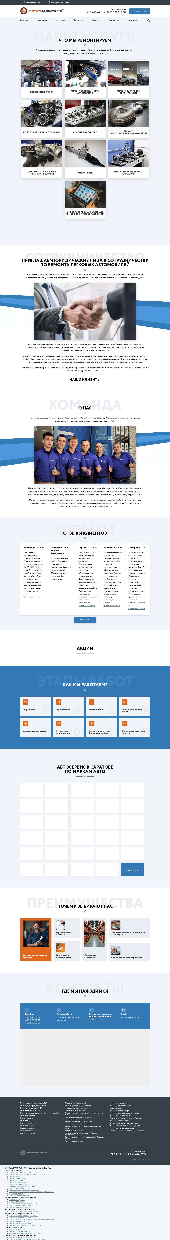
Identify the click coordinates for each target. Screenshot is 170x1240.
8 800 (116, 12)
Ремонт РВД (25, 1114)
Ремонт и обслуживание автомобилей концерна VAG (40, 1106)
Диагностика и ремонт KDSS (75, 1134)
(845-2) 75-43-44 (32, 1010)
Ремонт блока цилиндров (119, 1114)
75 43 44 (21, 1160)
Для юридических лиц (60, 2)
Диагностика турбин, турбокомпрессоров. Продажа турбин (84, 1131)
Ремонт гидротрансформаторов (122, 1121)
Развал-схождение (27, 1111)
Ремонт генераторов (28, 1116)
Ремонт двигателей (27, 1109)
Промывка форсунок (28, 1121)
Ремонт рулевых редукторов (120, 1099)
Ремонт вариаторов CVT (74, 1123)
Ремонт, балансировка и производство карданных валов (83, 1120)
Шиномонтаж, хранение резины (76, 1101)
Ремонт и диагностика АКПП (31, 1101)
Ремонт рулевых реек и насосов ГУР (33, 1096)
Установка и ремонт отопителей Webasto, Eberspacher (80, 1127)
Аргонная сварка (116, 1101)
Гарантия (78, 21)
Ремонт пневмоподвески (119, 1096)
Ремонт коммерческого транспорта (78, 1114)
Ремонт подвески (26, 1124)
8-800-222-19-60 (96, 1013)
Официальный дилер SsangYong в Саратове (126, 1111)
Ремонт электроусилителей (75, 1096)
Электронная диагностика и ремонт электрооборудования (78, 1111)
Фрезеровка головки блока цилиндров (124, 1116)
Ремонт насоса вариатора (119, 1104)
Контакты (133, 21)
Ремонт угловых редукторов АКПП (33, 1099)
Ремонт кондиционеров (29, 1126)
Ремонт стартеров (27, 1119)
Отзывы (96, 21)
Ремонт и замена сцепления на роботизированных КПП (84, 1107)
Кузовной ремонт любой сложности (78, 1099)
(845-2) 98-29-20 (32, 1015)
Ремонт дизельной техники (75, 1104)
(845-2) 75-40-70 (32, 1013)
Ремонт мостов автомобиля (120, 1109)
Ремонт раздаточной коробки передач (124, 1106)
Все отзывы (85, 628)
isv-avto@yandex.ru (130, 1010)
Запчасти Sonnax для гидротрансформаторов (127, 1124)
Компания (42, 21)
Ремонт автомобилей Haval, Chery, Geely (125, 1119)
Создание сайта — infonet (140, 1152)
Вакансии (114, 21)
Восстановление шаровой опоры (77, 1117)
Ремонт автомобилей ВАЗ (30, 1104)
